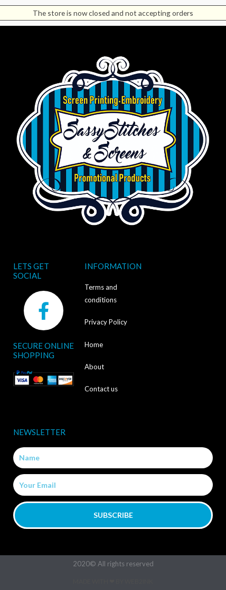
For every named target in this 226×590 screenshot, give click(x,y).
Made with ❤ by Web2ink (113, 581)
